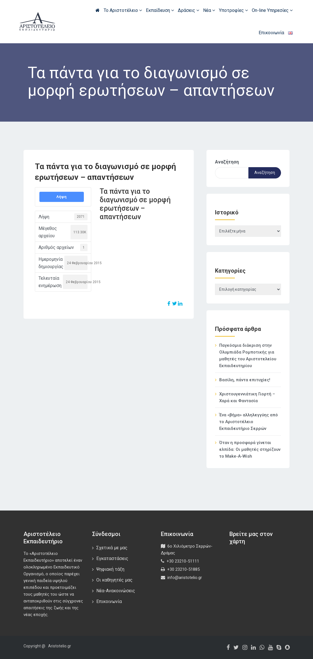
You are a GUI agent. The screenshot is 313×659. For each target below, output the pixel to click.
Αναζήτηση (227, 162)
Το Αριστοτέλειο (123, 10)
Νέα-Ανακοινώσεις (115, 590)
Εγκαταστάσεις (112, 558)
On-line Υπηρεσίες (272, 10)
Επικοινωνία (271, 32)
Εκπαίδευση (160, 10)
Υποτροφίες (233, 10)
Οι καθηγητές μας (114, 580)
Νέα (209, 10)
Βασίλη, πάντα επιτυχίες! (244, 379)
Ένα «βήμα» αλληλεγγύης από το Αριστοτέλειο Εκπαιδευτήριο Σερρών (248, 421)
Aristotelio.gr (59, 646)
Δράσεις (188, 10)
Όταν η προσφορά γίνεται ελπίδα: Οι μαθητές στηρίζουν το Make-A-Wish (249, 449)
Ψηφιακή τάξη (110, 569)
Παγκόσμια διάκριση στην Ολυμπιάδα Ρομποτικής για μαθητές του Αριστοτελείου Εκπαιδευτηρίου (247, 355)
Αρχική (97, 10)
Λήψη (61, 197)
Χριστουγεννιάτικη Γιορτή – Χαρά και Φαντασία (247, 397)
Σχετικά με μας (111, 547)
